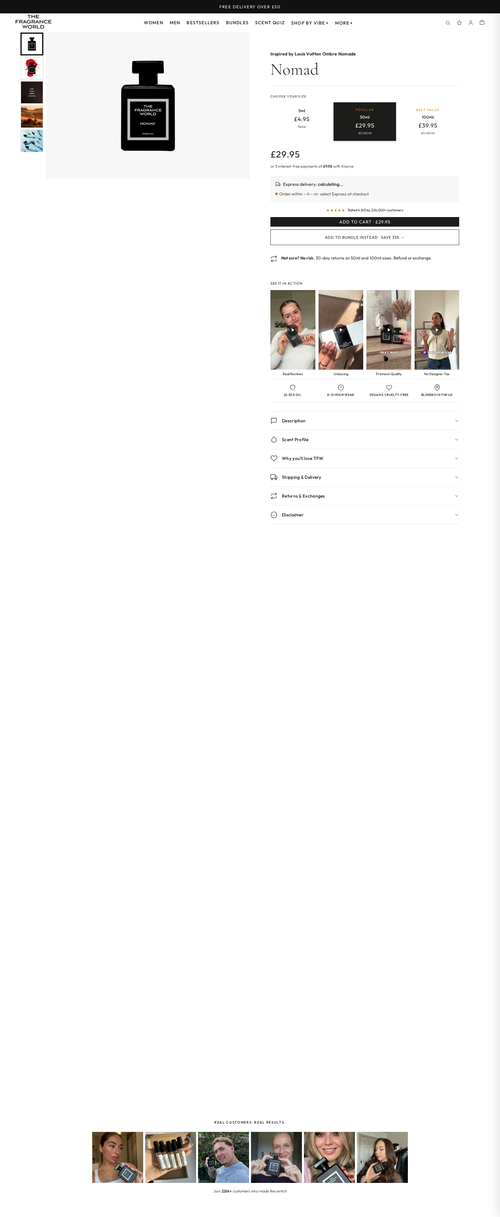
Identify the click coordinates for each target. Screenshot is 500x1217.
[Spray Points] (459, 23)
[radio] (301, 122)
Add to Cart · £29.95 (365, 227)
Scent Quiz (270, 23)
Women (153, 23)
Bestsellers (203, 23)
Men (175, 23)
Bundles (237, 23)
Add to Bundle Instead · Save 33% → (364, 246)
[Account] (471, 23)
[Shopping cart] (482, 22)
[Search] (448, 23)
